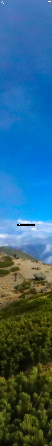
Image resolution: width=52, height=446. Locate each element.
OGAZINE (2, 2)
